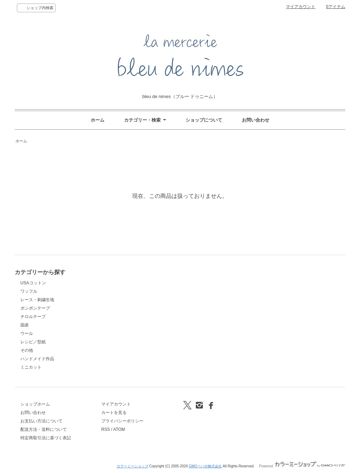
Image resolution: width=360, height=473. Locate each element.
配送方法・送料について (43, 429)
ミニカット (30, 367)
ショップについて (204, 120)
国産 (24, 325)
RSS (105, 429)
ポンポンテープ (35, 308)
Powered (302, 466)
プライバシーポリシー (122, 421)
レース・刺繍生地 (37, 299)
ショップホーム (35, 404)
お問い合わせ (255, 120)
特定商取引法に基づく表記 (45, 437)
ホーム (97, 120)
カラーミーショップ (132, 466)
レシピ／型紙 (33, 341)
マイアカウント (300, 6)
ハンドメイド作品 (37, 358)
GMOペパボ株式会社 (205, 466)
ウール (26, 333)
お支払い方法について (41, 421)
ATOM (119, 429)
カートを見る (114, 412)
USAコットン (33, 282)
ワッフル (28, 291)
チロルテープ (33, 316)
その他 (26, 350)
